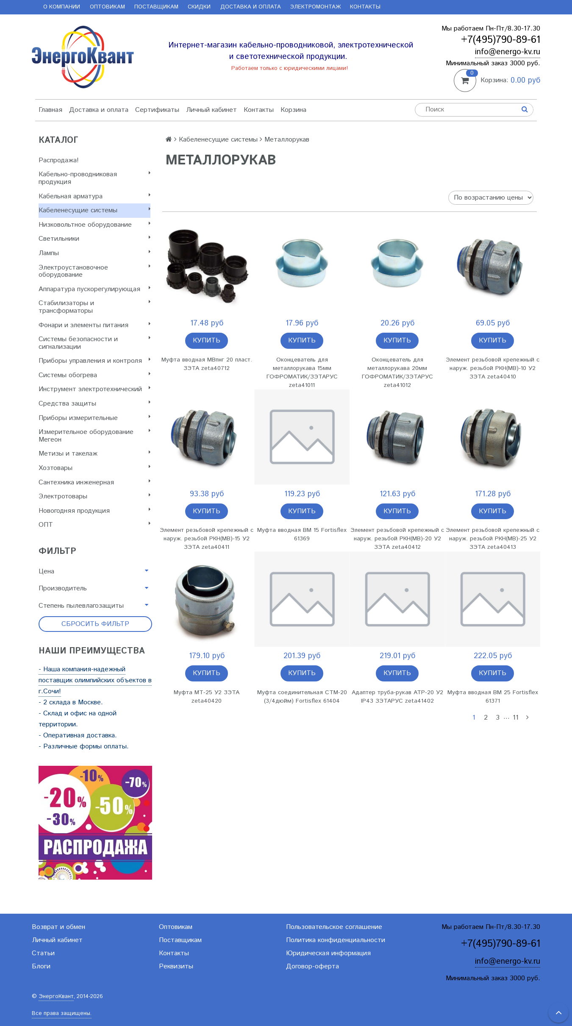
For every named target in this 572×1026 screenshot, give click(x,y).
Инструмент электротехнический (94, 389)
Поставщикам (156, 7)
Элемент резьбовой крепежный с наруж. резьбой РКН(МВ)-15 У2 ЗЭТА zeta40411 (206, 538)
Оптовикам (107, 7)
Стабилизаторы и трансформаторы (94, 307)
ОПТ (94, 525)
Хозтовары (94, 468)
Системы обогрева (94, 375)
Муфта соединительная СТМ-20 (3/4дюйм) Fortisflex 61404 (302, 696)
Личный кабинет (211, 110)
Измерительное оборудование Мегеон (94, 436)
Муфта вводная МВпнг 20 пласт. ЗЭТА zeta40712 (206, 364)
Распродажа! (59, 160)
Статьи (43, 953)
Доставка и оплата (250, 7)
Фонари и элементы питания (94, 325)
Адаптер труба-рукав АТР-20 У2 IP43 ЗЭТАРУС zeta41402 (397, 696)
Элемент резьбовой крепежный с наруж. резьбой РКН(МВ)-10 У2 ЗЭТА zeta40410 (492, 368)
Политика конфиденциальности (335, 940)
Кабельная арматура (94, 196)
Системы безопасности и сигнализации (94, 343)
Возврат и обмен (58, 927)
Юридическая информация (328, 953)
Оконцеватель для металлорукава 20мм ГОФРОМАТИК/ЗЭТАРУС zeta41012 (397, 372)
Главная (50, 110)
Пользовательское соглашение (334, 927)
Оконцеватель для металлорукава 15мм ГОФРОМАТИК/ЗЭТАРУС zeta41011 (302, 372)
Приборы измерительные (94, 418)
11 (516, 718)
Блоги (41, 966)
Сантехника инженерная (94, 482)
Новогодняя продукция (94, 511)
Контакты (365, 7)
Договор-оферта (312, 966)
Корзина (293, 110)
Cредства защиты (94, 404)
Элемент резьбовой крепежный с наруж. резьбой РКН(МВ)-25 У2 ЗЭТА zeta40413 (492, 538)
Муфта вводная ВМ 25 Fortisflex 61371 (492, 696)
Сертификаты (157, 110)
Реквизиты (176, 966)
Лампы (94, 253)
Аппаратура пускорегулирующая (94, 289)
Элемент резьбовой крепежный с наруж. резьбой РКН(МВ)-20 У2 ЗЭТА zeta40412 (397, 538)
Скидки (199, 7)
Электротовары (94, 496)
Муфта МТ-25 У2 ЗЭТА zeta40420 (206, 696)
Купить (206, 340)
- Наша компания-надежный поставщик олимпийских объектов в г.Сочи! (95, 680)
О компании (61, 7)
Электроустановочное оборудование (94, 271)
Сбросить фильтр (95, 624)
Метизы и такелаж (94, 454)
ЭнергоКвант (56, 997)
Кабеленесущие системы (94, 210)
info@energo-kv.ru (507, 52)
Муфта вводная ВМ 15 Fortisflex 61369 (302, 534)
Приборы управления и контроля (94, 361)
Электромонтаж (315, 7)
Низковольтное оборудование (94, 225)
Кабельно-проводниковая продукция (94, 178)
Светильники (94, 239)
